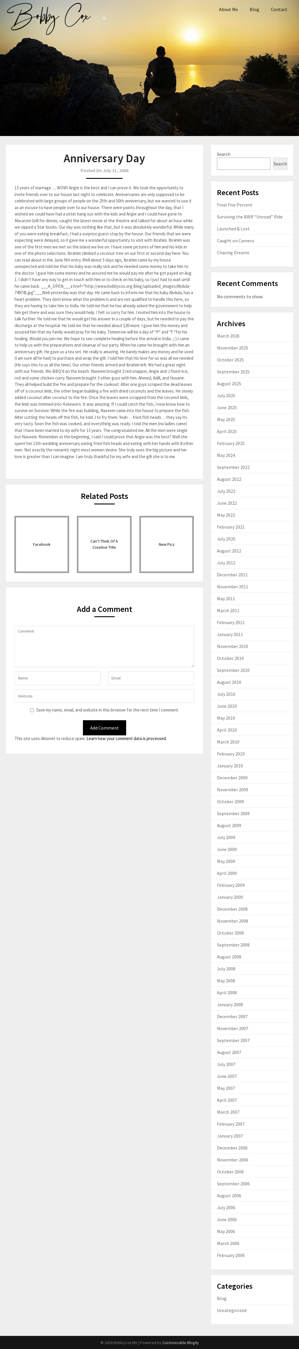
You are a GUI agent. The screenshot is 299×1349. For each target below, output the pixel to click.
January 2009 (230, 897)
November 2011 (232, 586)
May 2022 (226, 515)
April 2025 (227, 431)
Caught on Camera (235, 240)
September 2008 (233, 945)
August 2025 (229, 383)
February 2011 (231, 622)
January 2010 (230, 766)
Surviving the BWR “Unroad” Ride (250, 217)
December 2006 (232, 1148)
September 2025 (233, 372)
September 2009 (233, 813)
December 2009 (232, 778)
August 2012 (229, 551)
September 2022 (233, 467)
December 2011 (232, 575)
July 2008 (226, 969)
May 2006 (226, 1231)
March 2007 (228, 1112)
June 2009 (227, 849)
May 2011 (226, 598)
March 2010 (228, 742)
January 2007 (230, 1136)
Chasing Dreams (233, 252)
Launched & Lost (233, 229)
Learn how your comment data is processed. (126, 738)
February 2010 (231, 754)
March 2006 (228, 1243)
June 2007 (227, 1076)
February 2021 (231, 527)
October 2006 (230, 1172)
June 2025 (227, 407)
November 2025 (232, 348)
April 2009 (227, 873)
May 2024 (226, 455)
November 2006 (232, 1160)
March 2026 (228, 336)
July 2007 (226, 1064)
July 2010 (226, 694)
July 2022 (226, 491)
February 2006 (231, 1255)
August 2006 (229, 1195)
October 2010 (230, 658)
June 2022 (227, 503)
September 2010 (233, 670)
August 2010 (229, 682)
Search (223, 154)
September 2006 (233, 1183)
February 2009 (231, 885)
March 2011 (228, 610)
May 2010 (226, 718)
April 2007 (227, 1100)
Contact (279, 9)
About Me (228, 9)
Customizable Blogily (180, 1342)
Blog (254, 9)
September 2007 (233, 1040)
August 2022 (229, 479)
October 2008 (230, 933)
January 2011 (230, 634)
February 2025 (231, 443)
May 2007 (226, 1088)
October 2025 (230, 360)
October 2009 (230, 801)
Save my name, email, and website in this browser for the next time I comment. (107, 710)
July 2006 (226, 1207)
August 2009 (229, 825)
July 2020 (226, 539)
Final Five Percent (235, 205)
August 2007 (229, 1052)
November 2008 (232, 921)
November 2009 (232, 789)
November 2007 (232, 1028)
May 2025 (226, 419)
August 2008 (229, 957)
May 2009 (226, 861)
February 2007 (231, 1124)
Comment (104, 646)
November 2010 (232, 646)
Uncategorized (231, 1310)
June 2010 (227, 706)
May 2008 (226, 981)
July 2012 (226, 563)
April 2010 (227, 730)
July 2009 (226, 837)
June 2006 (227, 1219)
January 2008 (230, 1004)
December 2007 (232, 1016)
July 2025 (226, 395)
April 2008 (227, 992)
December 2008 (232, 909)
